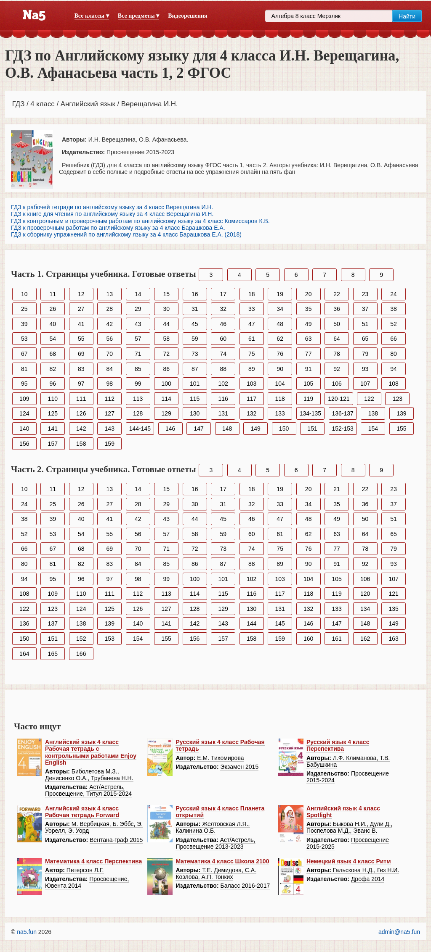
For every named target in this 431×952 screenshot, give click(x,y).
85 (138, 369)
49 (308, 324)
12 (81, 294)
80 (393, 353)
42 (109, 324)
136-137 (343, 413)
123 (397, 398)
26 (52, 308)
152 (81, 638)
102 (223, 383)
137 (53, 623)
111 (81, 398)
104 (280, 383)
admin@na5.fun (399, 931)
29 (138, 308)
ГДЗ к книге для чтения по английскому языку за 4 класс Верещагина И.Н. (112, 213)
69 (81, 353)
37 (365, 308)
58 (166, 338)
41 (81, 324)
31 (195, 308)
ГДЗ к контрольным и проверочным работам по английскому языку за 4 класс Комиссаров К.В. (140, 221)
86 (166, 369)
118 (280, 398)
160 (308, 638)
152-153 (343, 428)
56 (109, 338)
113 (138, 398)
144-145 (140, 428)
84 (109, 369)
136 (24, 623)
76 (280, 353)
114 (166, 398)
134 (365, 608)
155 (401, 428)
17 (223, 294)
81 (24, 369)
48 (280, 324)
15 (166, 294)
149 (255, 428)
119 (308, 398)
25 (24, 308)
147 (198, 428)
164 (24, 653)
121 (393, 593)
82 (52, 369)
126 (81, 413)
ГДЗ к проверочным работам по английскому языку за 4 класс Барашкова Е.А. (118, 227)
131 (223, 413)
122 (369, 398)
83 (81, 369)
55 (81, 338)
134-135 (310, 413)
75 (251, 353)
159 (109, 443)
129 (166, 413)
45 (195, 324)
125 (53, 413)
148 (227, 428)
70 (109, 353)
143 (109, 428)
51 (365, 324)
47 (251, 324)
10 (24, 294)
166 (81, 653)
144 (251, 623)
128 (138, 413)
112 (109, 398)
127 (109, 413)
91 (308, 369)
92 (336, 369)
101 (195, 383)
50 (336, 324)
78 (336, 353)
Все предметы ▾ (138, 16)
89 (251, 369)
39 (24, 324)
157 (53, 443)
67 (24, 353)
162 (365, 638)
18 (251, 294)
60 (223, 338)
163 (393, 638)
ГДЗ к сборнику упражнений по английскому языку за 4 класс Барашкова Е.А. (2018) (126, 234)
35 (308, 308)
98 (109, 383)
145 (280, 623)
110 (53, 398)
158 (81, 443)
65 (365, 338)
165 (53, 653)
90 (280, 369)
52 (393, 324)
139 (401, 413)
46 (223, 324)
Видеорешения (187, 16)
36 (336, 308)
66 (393, 338)
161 (336, 638)
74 (223, 353)
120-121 (338, 398)
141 (53, 428)
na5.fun (27, 931)
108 (393, 383)
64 (336, 338)
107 (365, 383)
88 (223, 369)
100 (166, 383)
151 (312, 428)
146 (170, 428)
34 (280, 308)
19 (280, 294)
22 (336, 294)
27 (81, 308)
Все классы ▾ (91, 16)
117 (251, 398)
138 (373, 413)
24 (393, 294)
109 (24, 398)
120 (365, 593)
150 (284, 428)
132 (251, 413)
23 (365, 294)
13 (109, 294)
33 (251, 308)
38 (393, 308)
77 (308, 353)
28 (109, 308)
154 (373, 428)
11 (52, 294)
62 (280, 338)
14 (138, 294)
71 (138, 353)
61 (251, 338)
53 (24, 338)
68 (52, 353)
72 (166, 353)
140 (24, 428)
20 (308, 294)
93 (365, 369)
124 (24, 413)
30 (166, 308)
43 (138, 324)
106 (336, 383)
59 (195, 338)
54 (52, 338)
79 (365, 353)
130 (195, 413)
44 (166, 324)
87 (195, 369)
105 (308, 383)
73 (195, 353)
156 (24, 443)
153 (109, 638)
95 (24, 383)
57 (138, 338)
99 (138, 383)
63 (308, 338)
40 (52, 324)
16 (195, 294)
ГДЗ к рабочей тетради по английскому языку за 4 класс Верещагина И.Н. (112, 207)
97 (81, 383)
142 (81, 428)
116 (223, 398)
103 (251, 383)
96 (52, 383)
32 (223, 308)
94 (393, 369)
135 (393, 608)
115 (195, 398)
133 (280, 413)
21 (336, 489)
